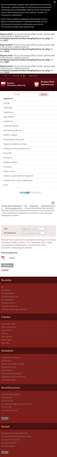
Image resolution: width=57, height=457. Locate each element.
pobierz (12, 258)
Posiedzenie (10, 233)
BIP (26, 206)
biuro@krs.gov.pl (8, 446)
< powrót (5, 270)
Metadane (7, 265)
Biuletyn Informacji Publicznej (12, 86)
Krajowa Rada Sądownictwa (47, 83)
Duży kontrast (24, 76)
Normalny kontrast (21, 76)
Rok (6, 228)
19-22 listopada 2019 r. (14, 208)
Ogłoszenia (34, 206)
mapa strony (33, 76)
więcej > (5, 418)
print (53, 202)
